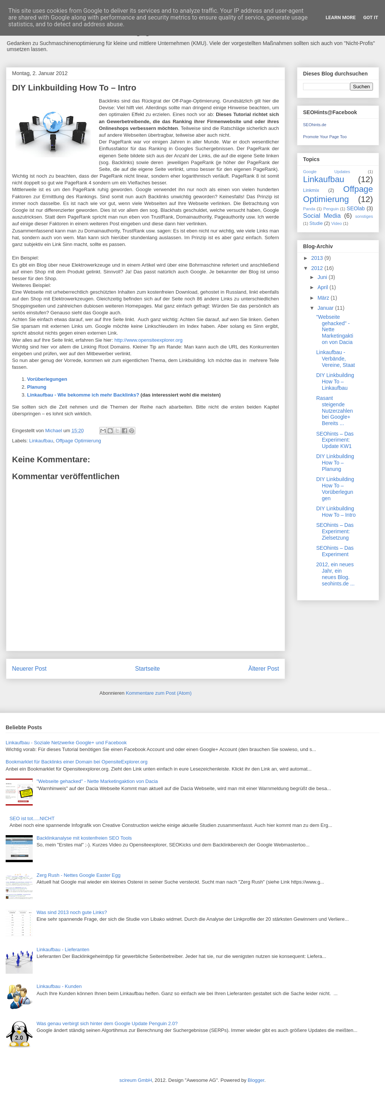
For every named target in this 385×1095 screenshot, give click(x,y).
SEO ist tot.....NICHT (32, 818)
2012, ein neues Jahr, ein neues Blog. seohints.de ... (335, 573)
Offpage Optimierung (78, 440)
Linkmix (311, 190)
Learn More (341, 17)
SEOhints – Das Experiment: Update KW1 (335, 440)
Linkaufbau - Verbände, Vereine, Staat (335, 358)
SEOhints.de (314, 124)
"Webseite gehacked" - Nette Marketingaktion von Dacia (97, 781)
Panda (309, 209)
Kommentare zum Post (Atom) (159, 693)
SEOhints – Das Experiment (335, 551)
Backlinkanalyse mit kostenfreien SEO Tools (84, 838)
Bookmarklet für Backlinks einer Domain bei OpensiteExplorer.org (76, 762)
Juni (323, 277)
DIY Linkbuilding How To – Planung (335, 462)
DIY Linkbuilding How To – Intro (336, 511)
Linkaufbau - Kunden (59, 986)
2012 (317, 268)
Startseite (147, 668)
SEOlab (356, 208)
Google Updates (326, 171)
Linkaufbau (41, 440)
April (323, 287)
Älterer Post (264, 668)
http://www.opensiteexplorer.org (148, 340)
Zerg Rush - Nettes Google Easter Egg (78, 875)
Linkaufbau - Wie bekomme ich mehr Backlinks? (83, 395)
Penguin (331, 209)
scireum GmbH (135, 1080)
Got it (370, 17)
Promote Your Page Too (325, 136)
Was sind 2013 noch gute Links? (71, 912)
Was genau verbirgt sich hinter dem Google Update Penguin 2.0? (106, 1023)
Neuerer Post (29, 668)
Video (336, 223)
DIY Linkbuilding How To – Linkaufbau (335, 381)
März (323, 298)
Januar (326, 308)
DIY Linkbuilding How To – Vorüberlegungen (335, 488)
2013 (317, 258)
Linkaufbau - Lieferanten (62, 949)
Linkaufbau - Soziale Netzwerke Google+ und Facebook (66, 742)
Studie (316, 223)
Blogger (256, 1080)
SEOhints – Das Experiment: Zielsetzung (335, 531)
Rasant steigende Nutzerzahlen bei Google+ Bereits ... (334, 410)
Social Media (322, 215)
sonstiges (364, 216)
